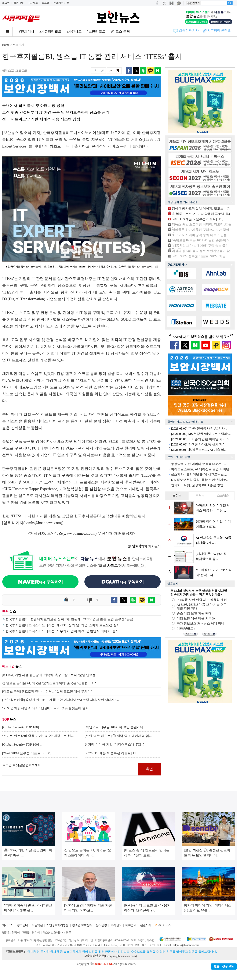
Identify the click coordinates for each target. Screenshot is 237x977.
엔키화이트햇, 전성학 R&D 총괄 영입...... (199, 485)
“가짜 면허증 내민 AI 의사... (199, 428)
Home (5, 44)
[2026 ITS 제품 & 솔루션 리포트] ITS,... (199, 219)
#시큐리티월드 (50, 31)
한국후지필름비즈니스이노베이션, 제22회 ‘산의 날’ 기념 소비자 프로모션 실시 (63, 625)
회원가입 (19, 2)
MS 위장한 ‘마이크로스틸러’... (201, 434)
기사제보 (33, 2)
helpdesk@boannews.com (186, 945)
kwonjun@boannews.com (120, 956)
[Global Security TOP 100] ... (22, 727)
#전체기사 (26, 31)
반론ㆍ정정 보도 (224, 966)
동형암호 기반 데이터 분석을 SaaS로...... (199, 464)
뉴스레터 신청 (61, 2)
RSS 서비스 (164, 925)
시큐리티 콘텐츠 (219, 30)
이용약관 (37, 925)
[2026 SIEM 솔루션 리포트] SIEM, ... (28, 753)
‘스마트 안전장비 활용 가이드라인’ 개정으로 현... (38, 736)
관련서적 (145, 925)
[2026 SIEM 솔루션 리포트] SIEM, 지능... (200, 256)
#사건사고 (74, 31)
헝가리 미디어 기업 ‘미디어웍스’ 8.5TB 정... (116, 744)
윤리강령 (101, 925)
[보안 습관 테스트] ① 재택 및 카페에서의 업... (118, 736)
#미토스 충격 (120, 31)
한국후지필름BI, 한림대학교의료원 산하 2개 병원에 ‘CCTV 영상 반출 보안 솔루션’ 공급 (69, 619)
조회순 (176, 495)
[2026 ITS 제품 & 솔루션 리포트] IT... (112, 753)
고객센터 (115, 925)
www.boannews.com (79, 533)
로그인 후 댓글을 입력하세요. (70, 769)
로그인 (6, 2)
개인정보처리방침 (57, 925)
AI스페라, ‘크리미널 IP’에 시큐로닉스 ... (199, 474)
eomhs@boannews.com (43, 523)
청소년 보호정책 (82, 925)
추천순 (200, 495)
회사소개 (7, 925)
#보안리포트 (96, 31)
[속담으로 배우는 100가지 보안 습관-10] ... (115, 727)
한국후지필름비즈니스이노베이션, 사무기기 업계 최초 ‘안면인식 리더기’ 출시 (62, 631)
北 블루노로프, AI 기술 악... (198, 449)
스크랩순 (223, 495)
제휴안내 (130, 925)
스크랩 (45, 2)
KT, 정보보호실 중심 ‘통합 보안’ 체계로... (200, 480)
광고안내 (22, 925)
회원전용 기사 (189, 30)
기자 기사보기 (144, 546)
